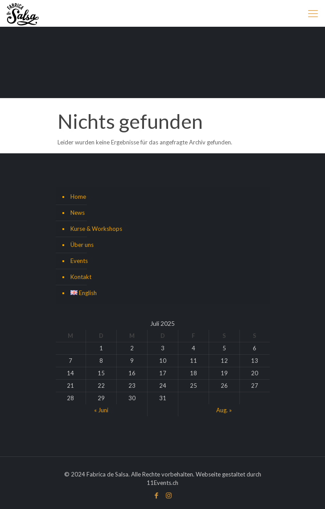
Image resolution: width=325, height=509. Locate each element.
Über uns (82, 244)
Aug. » (224, 410)
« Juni (101, 410)
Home (78, 196)
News (77, 212)
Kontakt (80, 276)
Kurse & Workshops (96, 228)
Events (79, 260)
